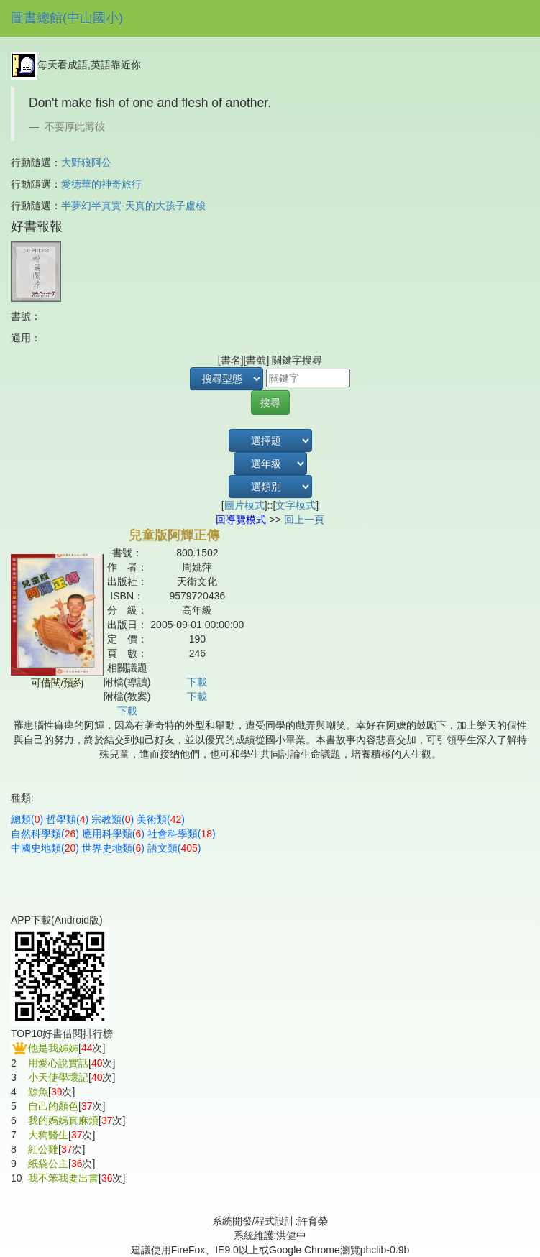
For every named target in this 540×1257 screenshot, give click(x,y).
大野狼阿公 (86, 162)
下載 (197, 682)
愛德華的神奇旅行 (101, 184)
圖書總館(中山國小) (67, 18)
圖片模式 (244, 505)
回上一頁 (304, 519)
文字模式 (295, 505)
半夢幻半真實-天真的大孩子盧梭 (133, 205)
